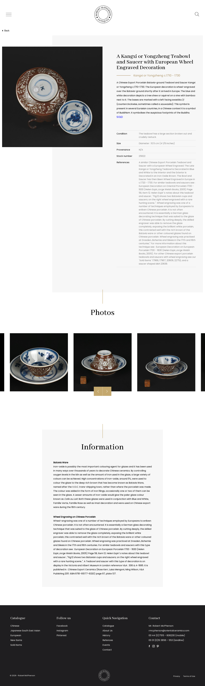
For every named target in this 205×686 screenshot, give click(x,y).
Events (106, 645)
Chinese (14, 625)
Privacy (176, 676)
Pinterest (62, 635)
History (106, 635)
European (15, 635)
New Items (16, 640)
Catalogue (108, 625)
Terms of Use (189, 676)
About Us (107, 630)
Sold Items (16, 645)
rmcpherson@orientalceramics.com (169, 630)
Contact (107, 649)
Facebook (62, 625)
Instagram (62, 630)
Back (5, 30)
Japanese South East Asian (25, 630)
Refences (107, 640)
